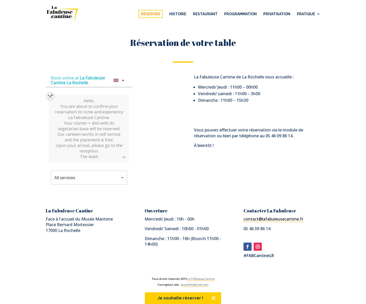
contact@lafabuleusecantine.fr (273, 219)
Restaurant (205, 14)
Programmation (240, 14)
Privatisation (276, 14)
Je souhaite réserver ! (180, 298)
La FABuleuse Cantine (201, 279)
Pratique (306, 14)
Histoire (177, 14)
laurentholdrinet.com (194, 284)
